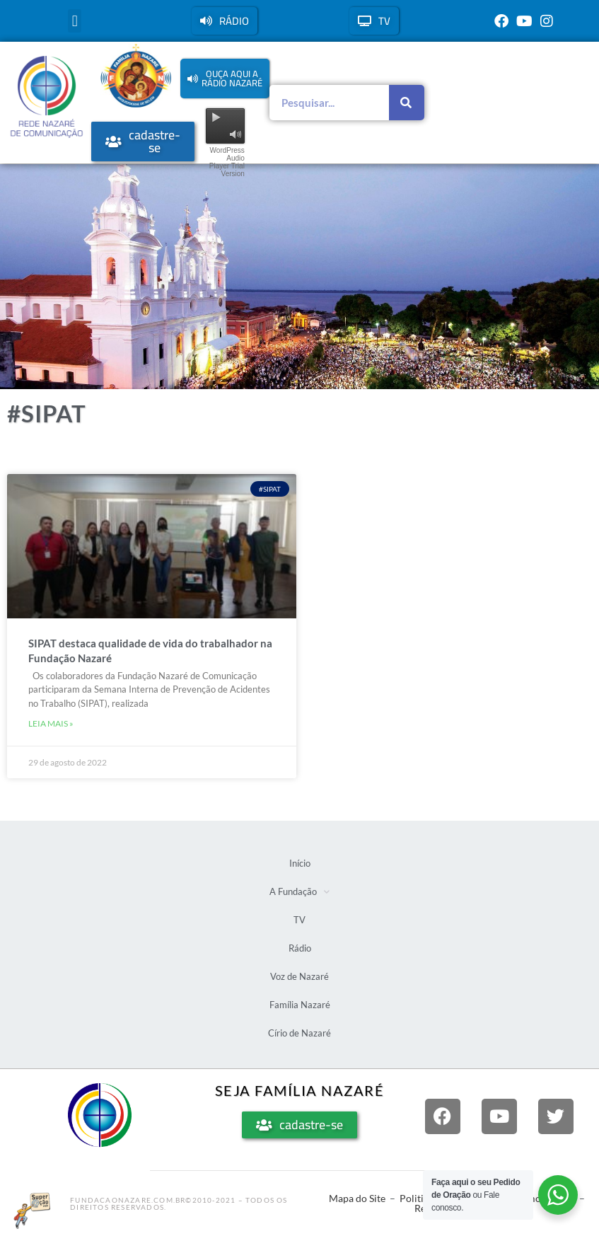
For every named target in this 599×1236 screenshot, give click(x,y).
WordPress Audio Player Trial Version (227, 162)
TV (299, 919)
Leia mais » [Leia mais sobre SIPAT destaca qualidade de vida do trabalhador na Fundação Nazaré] (51, 723)
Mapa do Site (357, 1198)
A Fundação (299, 892)
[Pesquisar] (406, 102)
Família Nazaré (299, 1004)
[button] (74, 21)
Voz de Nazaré (299, 976)
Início (299, 863)
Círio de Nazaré (299, 1033)
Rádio (300, 948)
